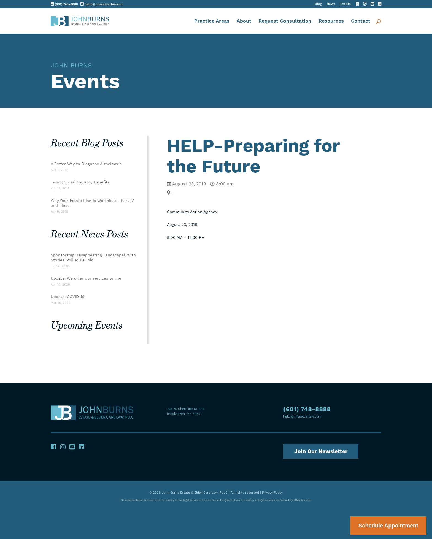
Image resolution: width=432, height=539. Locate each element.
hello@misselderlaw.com (102, 4)
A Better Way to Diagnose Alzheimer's (86, 164)
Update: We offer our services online (86, 278)
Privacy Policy (272, 492)
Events (345, 4)
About (244, 21)
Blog (318, 4)
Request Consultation (284, 21)
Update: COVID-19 (68, 296)
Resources (331, 21)
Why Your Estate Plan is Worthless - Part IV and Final (92, 203)
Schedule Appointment (388, 525)
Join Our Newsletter (322, 451)
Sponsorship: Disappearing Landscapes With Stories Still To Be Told (93, 257)
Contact (360, 21)
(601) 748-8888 (64, 4)
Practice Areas (211, 21)
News (331, 4)
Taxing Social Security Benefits (80, 182)
